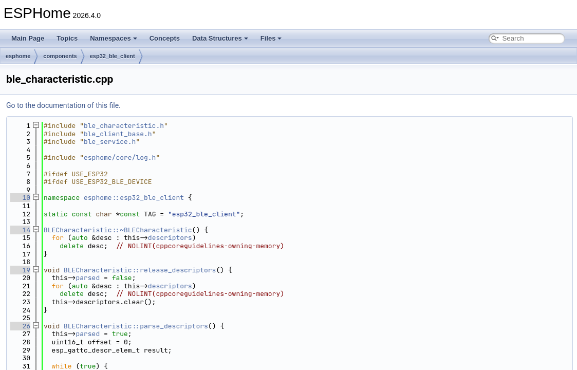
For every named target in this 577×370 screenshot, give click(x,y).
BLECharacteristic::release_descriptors (140, 270)
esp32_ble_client (112, 56)
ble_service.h (110, 141)
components (60, 56)
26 (20, 326)
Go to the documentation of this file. (63, 105)
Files (271, 38)
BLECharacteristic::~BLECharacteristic (118, 230)
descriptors (170, 237)
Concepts (165, 38)
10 (20, 197)
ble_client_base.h (118, 134)
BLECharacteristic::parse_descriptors (136, 326)
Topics (67, 38)
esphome (18, 56)
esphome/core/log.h (120, 157)
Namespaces (113, 38)
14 (20, 230)
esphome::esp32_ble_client (134, 197)
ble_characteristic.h (124, 125)
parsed (88, 277)
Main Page (27, 38)
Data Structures (220, 38)
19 (20, 270)
